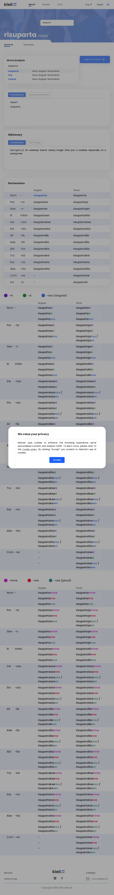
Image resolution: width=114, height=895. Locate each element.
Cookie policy (29, 449)
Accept (57, 459)
